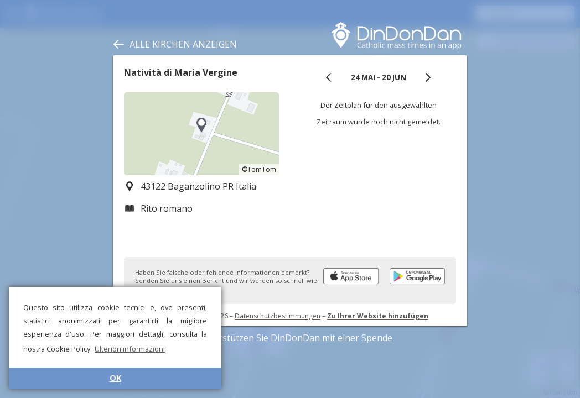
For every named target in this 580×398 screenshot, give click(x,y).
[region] (201, 133)
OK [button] (115, 378)
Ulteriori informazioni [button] (130, 349)
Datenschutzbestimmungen (277, 316)
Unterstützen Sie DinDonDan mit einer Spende (290, 338)
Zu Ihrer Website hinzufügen (377, 316)
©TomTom (259, 169)
